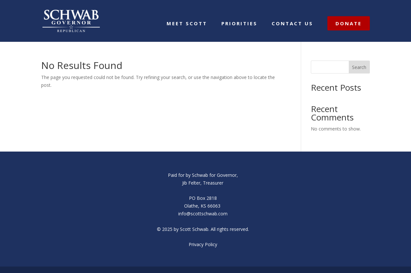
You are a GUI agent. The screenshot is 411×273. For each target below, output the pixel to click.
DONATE (348, 23)
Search (359, 67)
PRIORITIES (239, 24)
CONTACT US (292, 24)
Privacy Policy (203, 244)
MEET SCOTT (187, 24)
